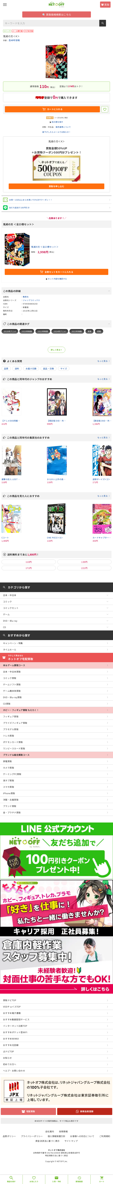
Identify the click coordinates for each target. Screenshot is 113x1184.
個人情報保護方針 (56, 1136)
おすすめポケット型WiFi (15, 1032)
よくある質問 (58, 361)
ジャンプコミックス (31, 300)
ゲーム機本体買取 (12, 690)
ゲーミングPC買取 (12, 774)
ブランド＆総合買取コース (16, 754)
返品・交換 (48, 368)
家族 (89, 331)
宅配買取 (30, 1111)
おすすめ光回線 (10, 1045)
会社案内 (49, 1131)
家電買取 (7, 761)
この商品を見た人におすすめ (58, 496)
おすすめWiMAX (11, 1038)
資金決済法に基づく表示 (47, 1140)
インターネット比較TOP (15, 1025)
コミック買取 (9, 678)
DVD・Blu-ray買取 (12, 697)
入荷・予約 (56, 1181)
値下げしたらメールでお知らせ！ (56, 132)
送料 (17, 368)
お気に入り (34, 1181)
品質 (6, 368)
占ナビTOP (8, 1051)
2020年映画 (27, 331)
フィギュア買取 (10, 716)
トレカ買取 (8, 735)
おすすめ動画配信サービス (16, 1019)
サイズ (63, 368)
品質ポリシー (9, 1136)
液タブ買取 (8, 780)
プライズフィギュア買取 (15, 722)
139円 (84, 561)
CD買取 (7, 703)
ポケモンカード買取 (13, 742)
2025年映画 (77, 331)
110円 (29, 561)
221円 (84, 568)
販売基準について (63, 127)
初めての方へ (9, 1064)
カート (101, 1181)
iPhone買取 (9, 793)
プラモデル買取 (10, 729)
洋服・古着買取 (10, 799)
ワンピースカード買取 (14, 748)
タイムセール (9, 649)
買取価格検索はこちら (56, 14)
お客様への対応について (82, 1136)
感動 (99, 331)
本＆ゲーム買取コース (14, 665)
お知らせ (7, 1057)
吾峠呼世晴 (14, 40)
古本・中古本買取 (12, 671)
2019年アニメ (10, 331)
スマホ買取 (8, 786)
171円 (29, 568)
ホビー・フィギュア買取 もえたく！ (21, 710)
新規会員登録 (86, 1111)
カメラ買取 (8, 767)
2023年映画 (43, 331)
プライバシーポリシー (32, 1136)
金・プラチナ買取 (12, 812)
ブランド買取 (9, 806)
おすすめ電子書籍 (12, 1013)
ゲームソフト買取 (12, 684)
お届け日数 (31, 368)
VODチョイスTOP (12, 1006)
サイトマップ (71, 1140)
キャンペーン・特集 (13, 643)
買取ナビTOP (9, 1000)
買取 (106, 4)
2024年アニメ (60, 331)
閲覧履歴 (79, 1181)
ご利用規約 (104, 1136)
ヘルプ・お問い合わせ (14, 1070)
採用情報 (63, 1131)
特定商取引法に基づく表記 (56, 1155)
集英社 (26, 296)
